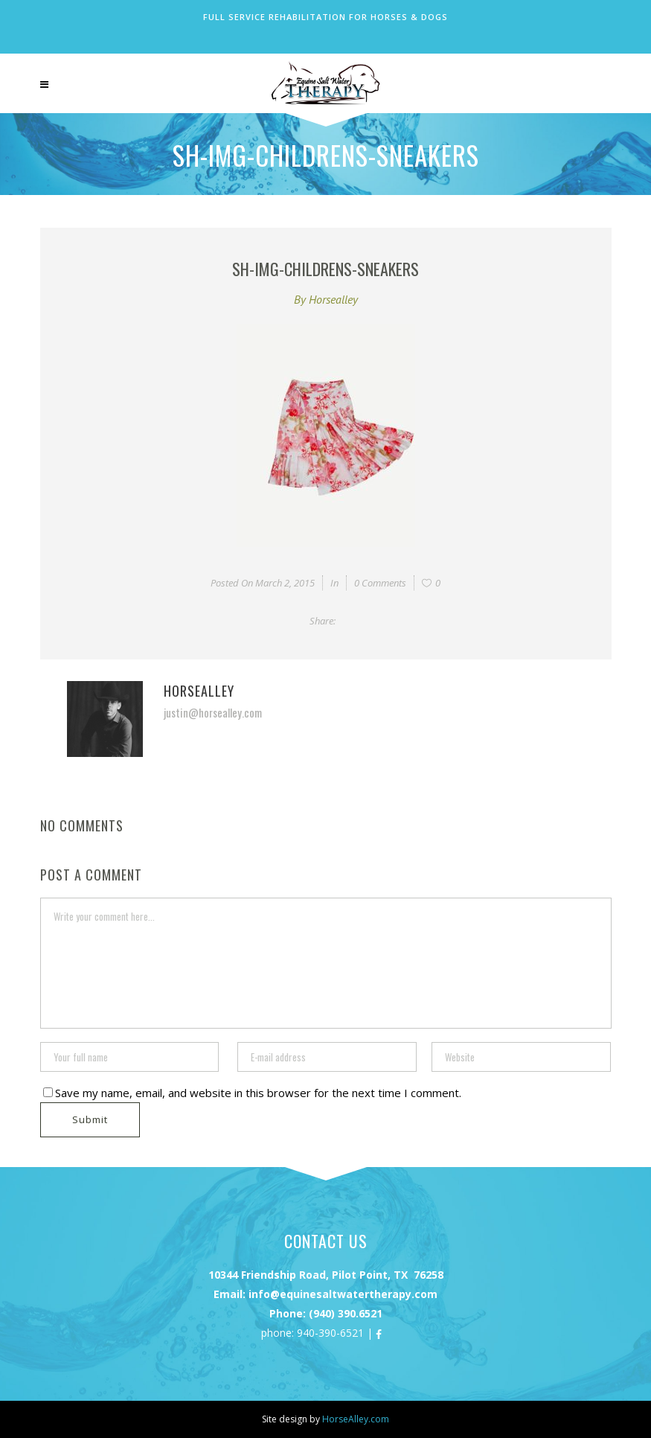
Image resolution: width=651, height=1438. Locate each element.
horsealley (333, 299)
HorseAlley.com (355, 1419)
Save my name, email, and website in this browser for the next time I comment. (258, 1092)
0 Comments (380, 582)
